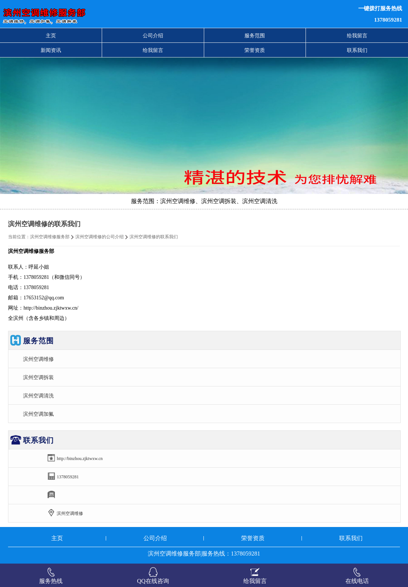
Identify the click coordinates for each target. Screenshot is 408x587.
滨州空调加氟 (38, 414)
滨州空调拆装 (38, 377)
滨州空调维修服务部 (50, 236)
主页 (51, 35)
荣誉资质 (254, 50)
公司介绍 (153, 35)
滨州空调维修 (38, 359)
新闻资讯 (51, 50)
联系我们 (357, 50)
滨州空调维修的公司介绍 (99, 236)
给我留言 (357, 35)
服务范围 (254, 35)
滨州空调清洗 (38, 396)
